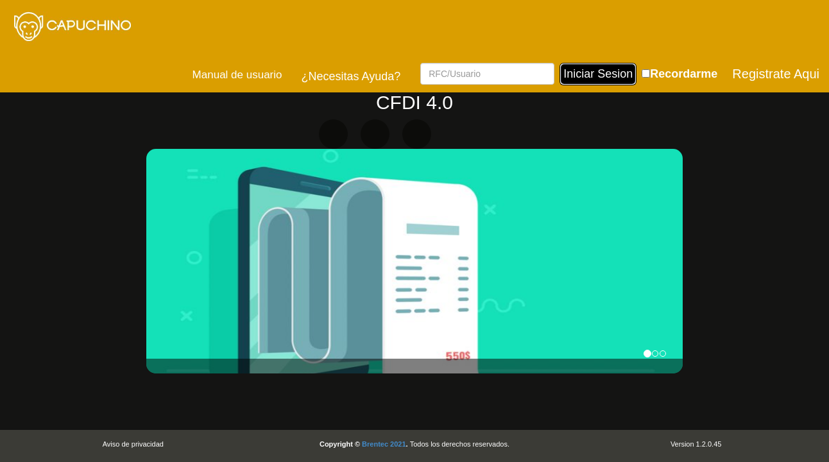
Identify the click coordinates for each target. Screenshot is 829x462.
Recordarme (683, 73)
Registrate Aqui (775, 74)
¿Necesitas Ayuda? (350, 76)
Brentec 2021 (384, 444)
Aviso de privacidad (133, 444)
